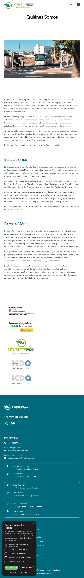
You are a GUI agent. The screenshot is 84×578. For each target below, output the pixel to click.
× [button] (34, 523)
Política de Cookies (43, 570)
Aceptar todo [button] (11, 568)
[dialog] (19, 548)
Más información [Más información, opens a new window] (10, 540)
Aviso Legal (56, 570)
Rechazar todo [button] (26, 568)
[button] (19, 572)
